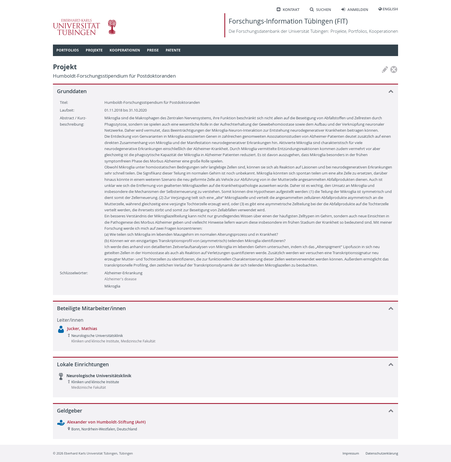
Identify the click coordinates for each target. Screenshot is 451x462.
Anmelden (354, 9)
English (390, 9)
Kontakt (288, 9)
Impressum (351, 453)
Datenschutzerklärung (382, 453)
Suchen (320, 9)
